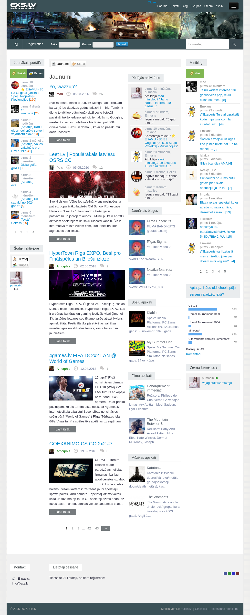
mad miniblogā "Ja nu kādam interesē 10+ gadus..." (159, 101)
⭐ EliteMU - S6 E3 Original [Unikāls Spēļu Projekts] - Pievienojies (161, 141)
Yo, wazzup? (63, 86)
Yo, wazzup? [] (27, 110)
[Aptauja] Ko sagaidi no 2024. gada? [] (27, 199)
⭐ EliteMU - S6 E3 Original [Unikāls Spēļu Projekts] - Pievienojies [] (27, 90)
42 (89, 528)
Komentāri (193, 354)
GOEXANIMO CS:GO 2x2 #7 (81, 443)
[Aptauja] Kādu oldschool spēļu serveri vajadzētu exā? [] (27, 127)
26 (101, 94)
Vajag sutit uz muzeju (210, 382)
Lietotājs (225, 573)
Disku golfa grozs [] (27, 163)
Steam (208, 6)
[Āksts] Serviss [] (27, 218)
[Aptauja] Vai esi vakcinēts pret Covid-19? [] (27, 146)
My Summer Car (159, 342)
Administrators (238, 573)
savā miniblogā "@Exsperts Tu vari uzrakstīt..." (160, 162)
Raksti (174, 6)
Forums (162, 6)
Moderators (233, 573)
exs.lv (219, 6)
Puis (60, 167)
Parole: (98, 45)
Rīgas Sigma (157, 242)
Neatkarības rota (159, 270)
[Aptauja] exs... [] (27, 180)
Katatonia (154, 468)
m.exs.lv (186, 609)
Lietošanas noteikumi (224, 609)
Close (152, 2)
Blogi (185, 6)
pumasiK (16, 279)
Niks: (65, 45)
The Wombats (157, 497)
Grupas (196, 6)
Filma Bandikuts (159, 221)
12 (101, 167)
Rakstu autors (229, 573)
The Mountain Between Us (157, 422)
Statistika (201, 609)
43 (97, 528)
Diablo (152, 313)
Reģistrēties (34, 44)
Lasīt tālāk (62, 140)
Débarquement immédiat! (158, 388)
